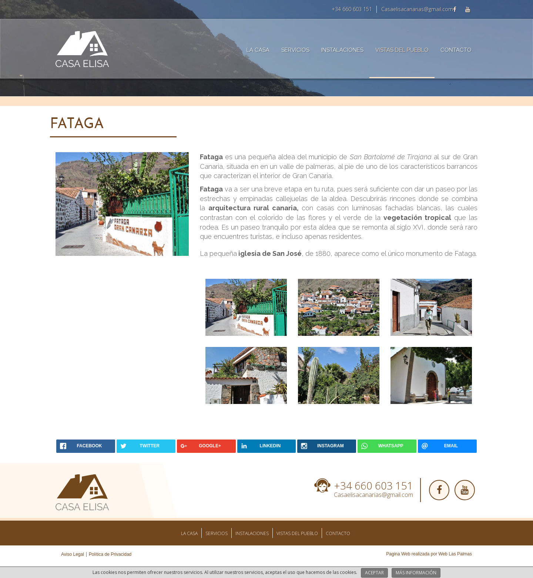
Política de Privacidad (110, 554)
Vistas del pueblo (402, 50)
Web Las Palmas (455, 554)
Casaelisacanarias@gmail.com (417, 9)
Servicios (295, 50)
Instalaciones (342, 50)
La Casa (258, 50)
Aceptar (374, 572)
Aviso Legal (72, 554)
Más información (416, 572)
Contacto (456, 50)
